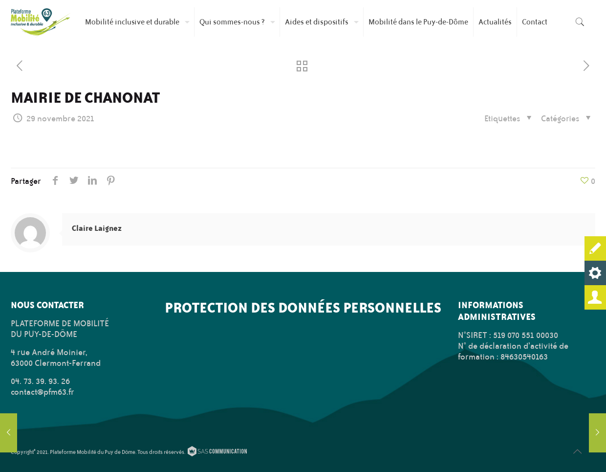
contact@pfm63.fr (42, 391)
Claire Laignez (97, 228)
